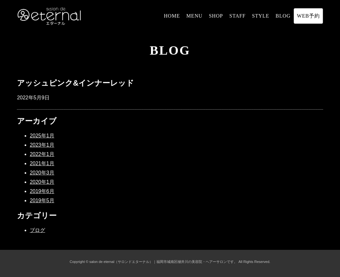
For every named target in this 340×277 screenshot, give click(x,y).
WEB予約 (308, 16)
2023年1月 (42, 145)
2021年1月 (42, 163)
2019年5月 (42, 200)
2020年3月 (42, 172)
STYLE (260, 16)
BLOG (283, 16)
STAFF (237, 16)
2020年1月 (42, 182)
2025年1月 (42, 135)
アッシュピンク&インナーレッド (75, 83)
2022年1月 (42, 154)
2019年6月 (42, 191)
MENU (194, 16)
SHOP (216, 16)
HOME (172, 16)
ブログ (37, 230)
